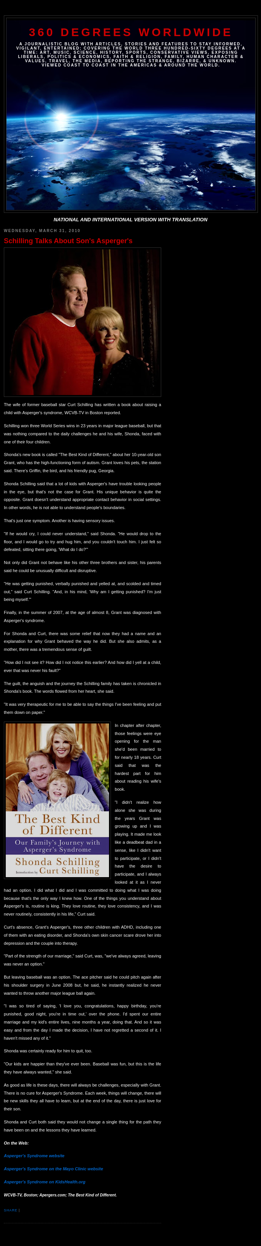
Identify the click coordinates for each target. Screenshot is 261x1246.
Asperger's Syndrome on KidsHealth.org (45, 1182)
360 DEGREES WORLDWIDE (131, 32)
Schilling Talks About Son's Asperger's (68, 241)
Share (10, 1210)
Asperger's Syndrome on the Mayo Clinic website (53, 1168)
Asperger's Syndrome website (34, 1155)
